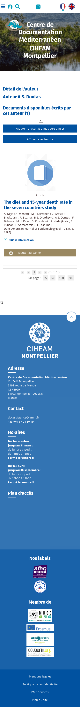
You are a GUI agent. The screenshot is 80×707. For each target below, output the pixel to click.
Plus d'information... (22, 240)
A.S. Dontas (62, 217)
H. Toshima (43, 225)
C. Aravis (57, 214)
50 (53, 278)
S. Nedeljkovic (59, 221)
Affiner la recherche (40, 139)
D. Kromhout (40, 221)
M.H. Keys (22, 221)
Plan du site (40, 700)
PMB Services (40, 692)
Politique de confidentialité (40, 684)
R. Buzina (25, 217)
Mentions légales (40, 676)
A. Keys (8, 214)
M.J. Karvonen (40, 214)
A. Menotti (22, 214)
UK (70, 5)
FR (61, 5)
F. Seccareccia (24, 225)
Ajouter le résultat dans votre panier (40, 128)
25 (45, 278)
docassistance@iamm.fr (23, 417)
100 (61, 278)
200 (71, 278)
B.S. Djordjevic (43, 217)
